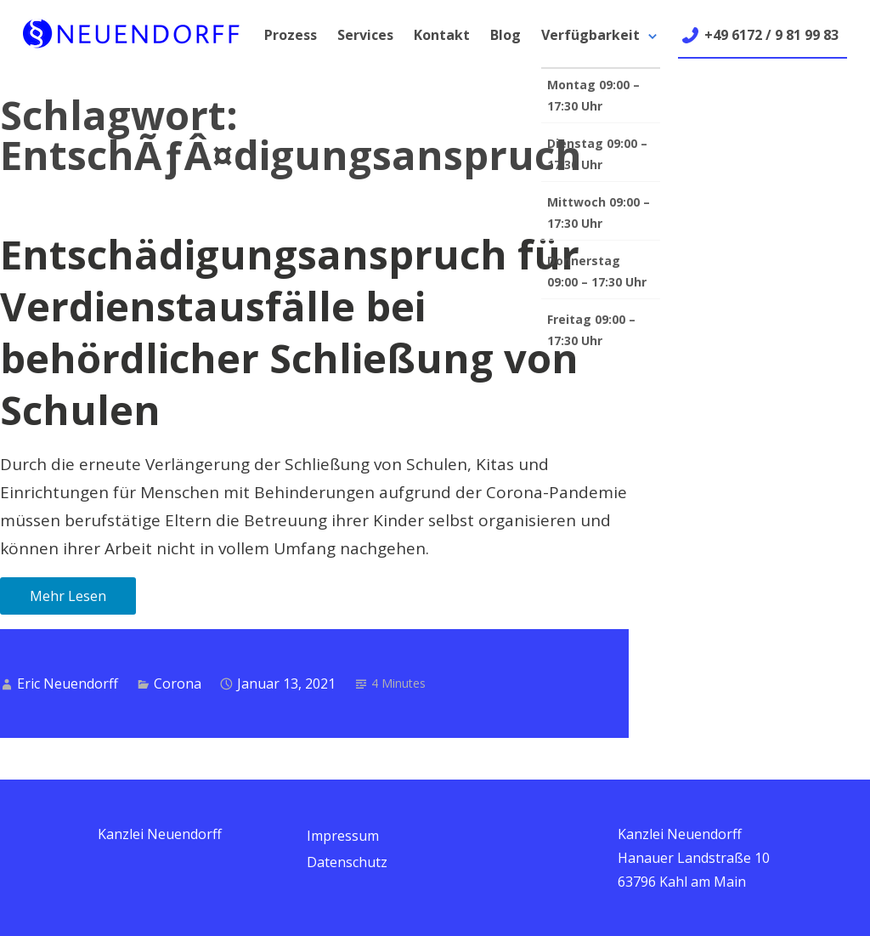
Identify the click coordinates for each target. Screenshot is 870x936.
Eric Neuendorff (67, 683)
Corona (177, 683)
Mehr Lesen (68, 596)
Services (365, 35)
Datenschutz (347, 862)
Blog (505, 35)
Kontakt (442, 35)
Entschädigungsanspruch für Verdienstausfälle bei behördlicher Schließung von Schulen (289, 332)
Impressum (343, 835)
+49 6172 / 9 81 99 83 (771, 35)
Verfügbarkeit (590, 35)
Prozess (290, 35)
